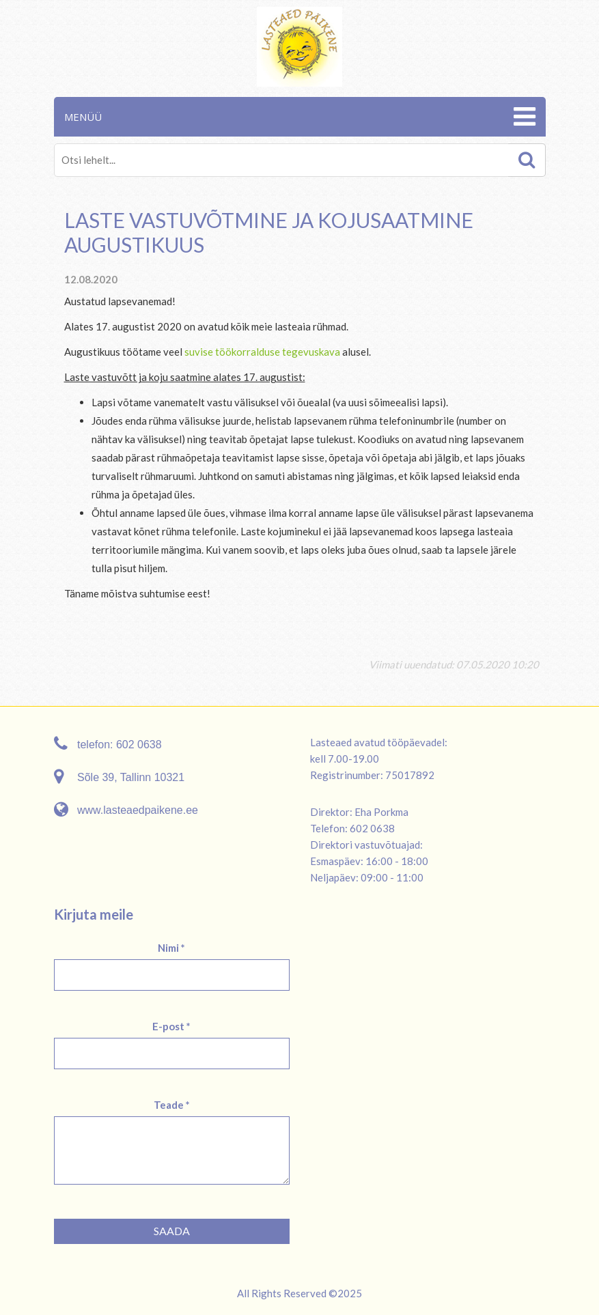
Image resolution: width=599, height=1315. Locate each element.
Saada (172, 1230)
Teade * (172, 1105)
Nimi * (171, 948)
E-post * (171, 1026)
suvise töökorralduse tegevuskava (262, 351)
